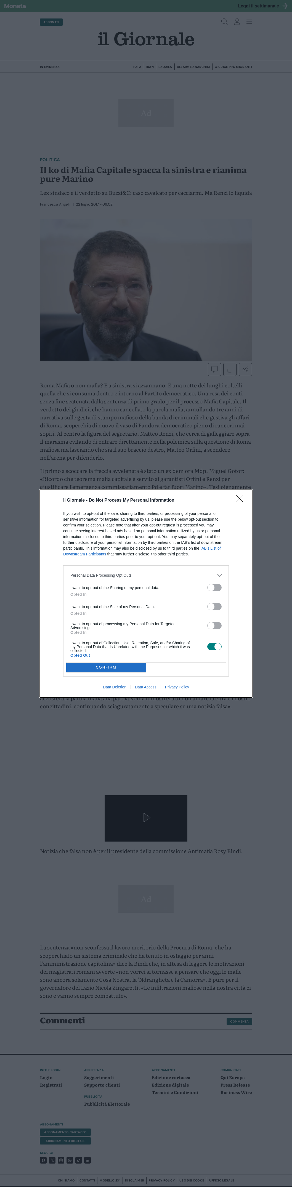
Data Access (145, 687)
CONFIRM (106, 667)
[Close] (241, 500)
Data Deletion (114, 687)
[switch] (214, 587)
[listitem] (146, 575)
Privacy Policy (177, 687)
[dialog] (146, 594)
